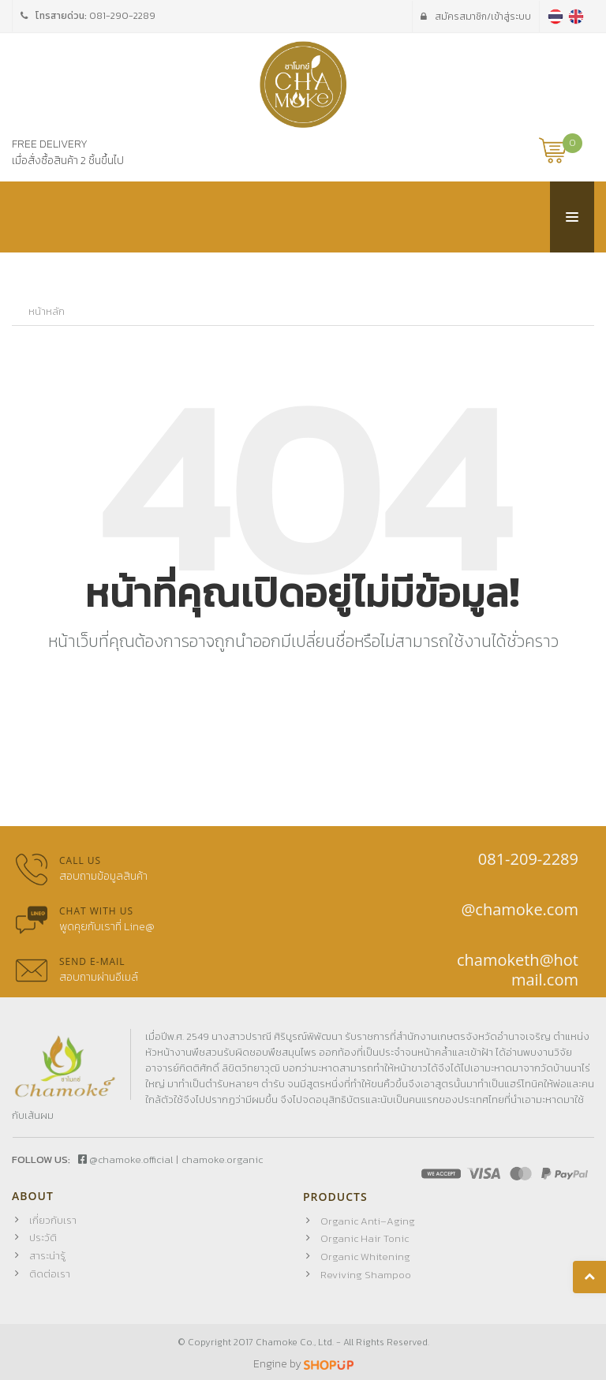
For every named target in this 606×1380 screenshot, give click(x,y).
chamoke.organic (222, 1159)
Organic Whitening (365, 1256)
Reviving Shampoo (365, 1274)
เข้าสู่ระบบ (476, 16)
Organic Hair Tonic (364, 1238)
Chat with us (96, 911)
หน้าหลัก (46, 312)
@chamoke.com (519, 909)
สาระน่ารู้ (47, 1255)
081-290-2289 (122, 16)
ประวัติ (43, 1237)
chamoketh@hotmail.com (517, 969)
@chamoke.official (125, 1159)
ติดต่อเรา (49, 1273)
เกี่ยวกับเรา (53, 1220)
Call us (80, 860)
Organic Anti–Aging (367, 1221)
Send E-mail (92, 961)
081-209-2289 (528, 859)
